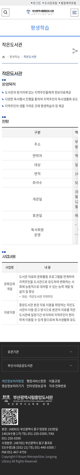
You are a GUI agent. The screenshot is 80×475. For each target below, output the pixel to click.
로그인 (37, 3)
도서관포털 (50, 3)
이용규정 (54, 381)
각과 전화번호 (57, 386)
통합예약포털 (68, 3)
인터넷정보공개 (36, 386)
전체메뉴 (74, 11)
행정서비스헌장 (36, 381)
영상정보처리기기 (13, 386)
